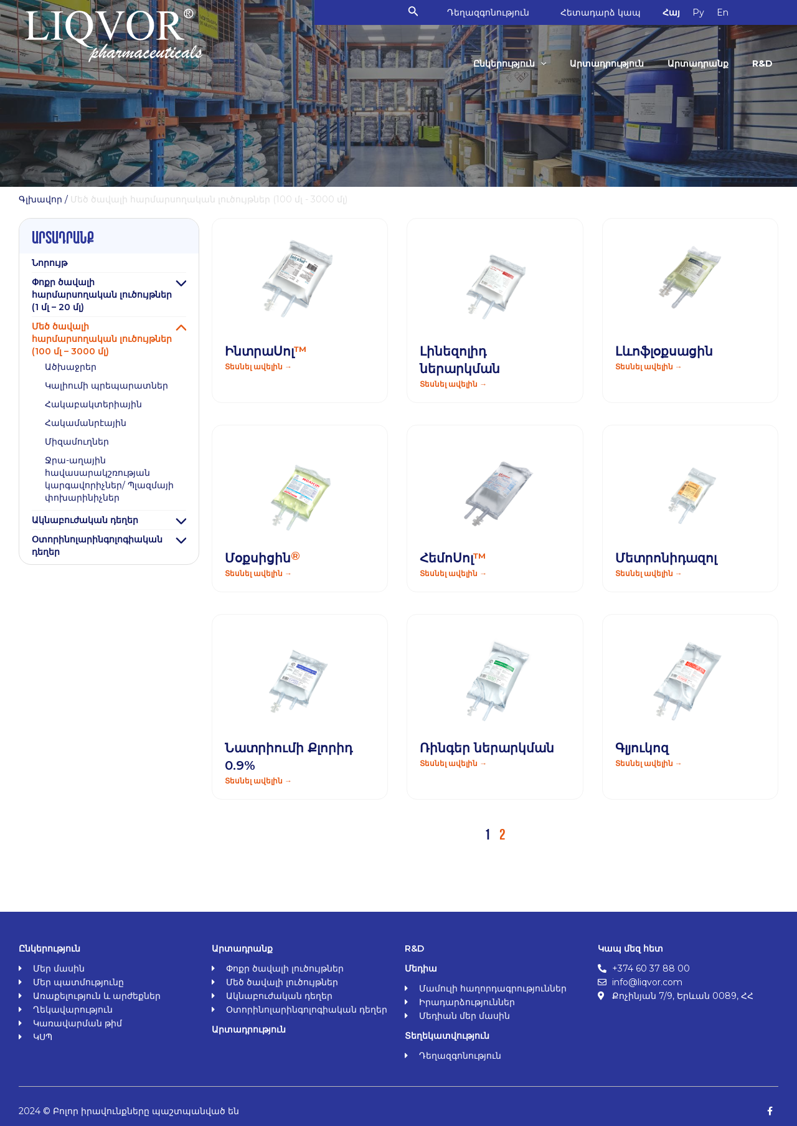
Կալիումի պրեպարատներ (106, 385)
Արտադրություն (607, 63)
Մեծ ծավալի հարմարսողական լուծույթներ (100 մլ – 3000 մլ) (102, 339)
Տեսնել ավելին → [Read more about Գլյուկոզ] (648, 763)
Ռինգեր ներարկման (487, 747)
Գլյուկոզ (642, 747)
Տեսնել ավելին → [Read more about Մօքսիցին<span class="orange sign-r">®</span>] (258, 573)
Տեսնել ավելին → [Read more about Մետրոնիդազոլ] (648, 573)
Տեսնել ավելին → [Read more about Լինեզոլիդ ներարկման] (453, 384)
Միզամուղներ (77, 441)
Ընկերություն (509, 63)
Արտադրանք (698, 63)
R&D (762, 63)
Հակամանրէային (85, 422)
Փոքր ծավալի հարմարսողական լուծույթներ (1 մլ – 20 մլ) (102, 295)
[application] (540, 63)
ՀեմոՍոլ (453, 558)
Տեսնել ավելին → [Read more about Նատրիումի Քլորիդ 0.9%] (258, 780)
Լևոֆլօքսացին (664, 351)
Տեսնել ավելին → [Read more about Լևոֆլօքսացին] (648, 366)
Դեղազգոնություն (488, 12)
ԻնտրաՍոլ (266, 351)
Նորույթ (49, 262)
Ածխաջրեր (71, 366)
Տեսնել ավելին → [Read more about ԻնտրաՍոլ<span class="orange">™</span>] (258, 366)
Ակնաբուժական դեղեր (85, 520)
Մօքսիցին (262, 558)
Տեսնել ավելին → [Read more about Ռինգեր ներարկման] (453, 763)
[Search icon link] (413, 12)
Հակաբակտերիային (93, 404)
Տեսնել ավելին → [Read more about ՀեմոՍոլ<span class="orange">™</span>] (453, 573)
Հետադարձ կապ (600, 12)
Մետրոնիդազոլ (666, 558)
